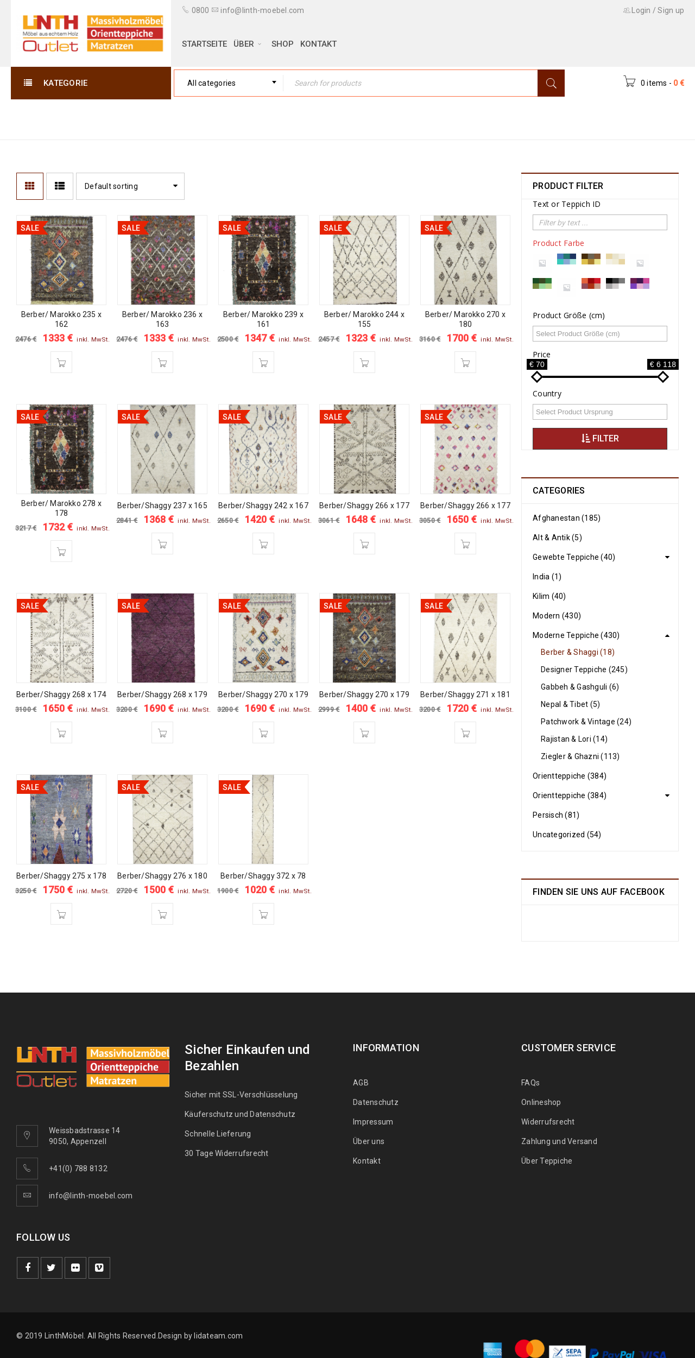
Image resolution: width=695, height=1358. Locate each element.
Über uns (368, 1141)
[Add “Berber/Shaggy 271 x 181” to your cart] (465, 732)
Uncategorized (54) (567, 834)
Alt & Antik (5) (557, 537)
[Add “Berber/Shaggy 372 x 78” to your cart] (263, 914)
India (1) (547, 576)
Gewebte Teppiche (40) (574, 557)
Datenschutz (376, 1102)
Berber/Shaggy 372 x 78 (263, 875)
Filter (600, 438)
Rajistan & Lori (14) (574, 739)
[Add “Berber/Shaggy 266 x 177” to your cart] (364, 543)
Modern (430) (557, 615)
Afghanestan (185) (567, 518)
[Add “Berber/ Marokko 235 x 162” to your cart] (61, 362)
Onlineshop (541, 1102)
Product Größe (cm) (569, 315)
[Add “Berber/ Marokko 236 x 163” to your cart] (162, 362)
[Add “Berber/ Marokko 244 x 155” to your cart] (364, 362)
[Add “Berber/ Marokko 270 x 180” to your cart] (465, 362)
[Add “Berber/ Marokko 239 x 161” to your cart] (263, 362)
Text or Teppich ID (567, 204)
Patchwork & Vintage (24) (586, 721)
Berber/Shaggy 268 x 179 (162, 694)
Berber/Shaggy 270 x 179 (263, 694)
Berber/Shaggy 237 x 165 (162, 505)
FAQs (530, 1082)
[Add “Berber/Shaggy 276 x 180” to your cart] (162, 914)
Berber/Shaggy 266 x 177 (364, 505)
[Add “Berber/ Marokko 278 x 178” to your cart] (61, 551)
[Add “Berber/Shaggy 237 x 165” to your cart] (162, 543)
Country (547, 394)
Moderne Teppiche (553, 118)
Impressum (373, 1121)
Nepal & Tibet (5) (570, 704)
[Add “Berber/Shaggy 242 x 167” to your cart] (263, 543)
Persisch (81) (556, 815)
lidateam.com (218, 1335)
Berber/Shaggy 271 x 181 (465, 694)
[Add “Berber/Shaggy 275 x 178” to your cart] (61, 914)
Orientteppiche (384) (569, 776)
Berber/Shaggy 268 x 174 (61, 694)
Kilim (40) (549, 596)
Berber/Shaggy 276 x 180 (162, 875)
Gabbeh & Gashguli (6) (580, 687)
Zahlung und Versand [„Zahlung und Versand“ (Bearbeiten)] (559, 1141)
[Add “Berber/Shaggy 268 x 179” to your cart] (162, 732)
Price (542, 354)
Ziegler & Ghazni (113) (580, 756)
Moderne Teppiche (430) (576, 635)
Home (484, 118)
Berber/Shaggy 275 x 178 (61, 875)
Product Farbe (558, 243)
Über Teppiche (546, 1161)
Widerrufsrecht (550, 1121)
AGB (361, 1082)
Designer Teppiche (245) (584, 669)
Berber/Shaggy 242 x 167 (263, 505)
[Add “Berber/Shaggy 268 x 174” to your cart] (61, 732)
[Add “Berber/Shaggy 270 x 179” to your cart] (263, 732)
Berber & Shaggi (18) (578, 652)
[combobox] (228, 83)
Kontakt (367, 1161)
